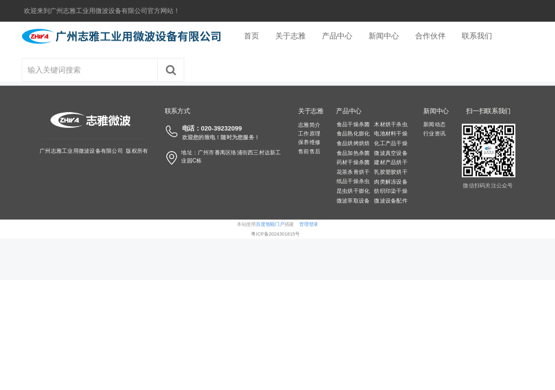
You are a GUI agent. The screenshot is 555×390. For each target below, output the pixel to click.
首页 (251, 35)
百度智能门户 (270, 224)
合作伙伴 (430, 35)
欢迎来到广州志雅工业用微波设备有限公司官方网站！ (102, 11)
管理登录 (308, 224)
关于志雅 (290, 35)
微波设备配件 (390, 201)
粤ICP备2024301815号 (275, 234)
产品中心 (337, 35)
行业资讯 (434, 134)
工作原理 (309, 133)
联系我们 (477, 35)
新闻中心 (384, 35)
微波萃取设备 (353, 201)
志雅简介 (309, 124)
